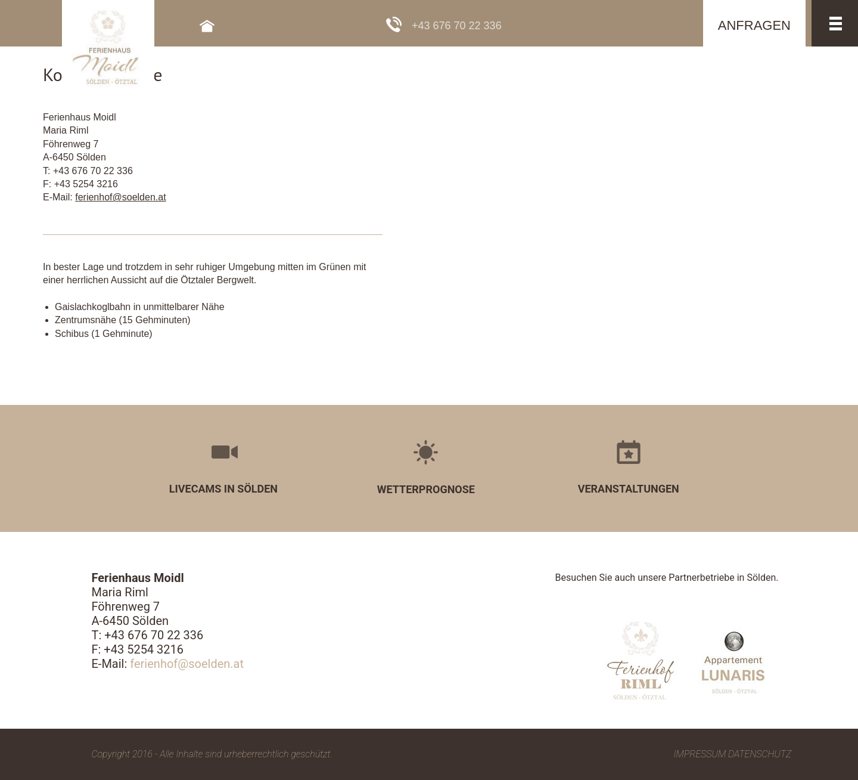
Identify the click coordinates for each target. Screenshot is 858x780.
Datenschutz (759, 754)
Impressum (700, 754)
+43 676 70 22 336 (457, 26)
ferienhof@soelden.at (120, 197)
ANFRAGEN (754, 25)
